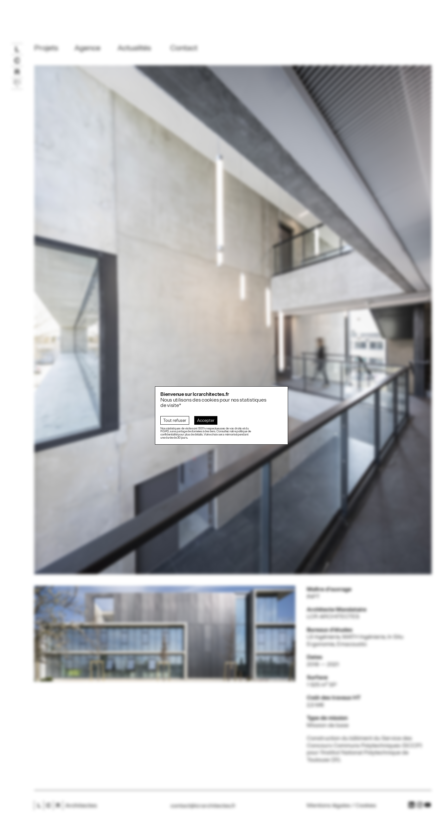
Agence (87, 47)
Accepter (206, 420)
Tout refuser (174, 420)
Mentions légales (328, 805)
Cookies (365, 805)
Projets (46, 47)
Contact (183, 47)
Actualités (134, 47)
